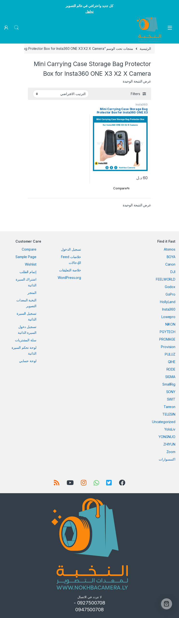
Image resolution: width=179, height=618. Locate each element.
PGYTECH (167, 332)
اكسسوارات (167, 459)
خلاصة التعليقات (70, 270)
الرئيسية (145, 48)
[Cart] (166, 603)
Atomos (169, 249)
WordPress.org (69, 277)
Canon (170, 264)
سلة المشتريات (25, 340)
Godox (170, 287)
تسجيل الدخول (71, 249)
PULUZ (170, 354)
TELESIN (168, 414)
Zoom (170, 452)
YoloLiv (169, 429)
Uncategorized (163, 422)
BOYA (171, 257)
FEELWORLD (165, 279)
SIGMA (170, 377)
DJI (172, 272)
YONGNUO (166, 437)
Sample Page (25, 257)
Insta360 (142, 104)
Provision (168, 347)
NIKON (170, 324)
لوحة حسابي (27, 361)
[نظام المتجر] (61, 94)
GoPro (170, 294)
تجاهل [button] (89, 11)
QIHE (171, 362)
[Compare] (120, 188)
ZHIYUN (169, 444)
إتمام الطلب (28, 272)
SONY (170, 392)
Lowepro (168, 317)
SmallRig (168, 384)
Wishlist (30, 264)
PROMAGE (167, 339)
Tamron (169, 407)
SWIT (171, 399)
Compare (29, 249)
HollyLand (167, 302)
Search (16, 27)
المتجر (32, 292)
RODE (170, 369)
